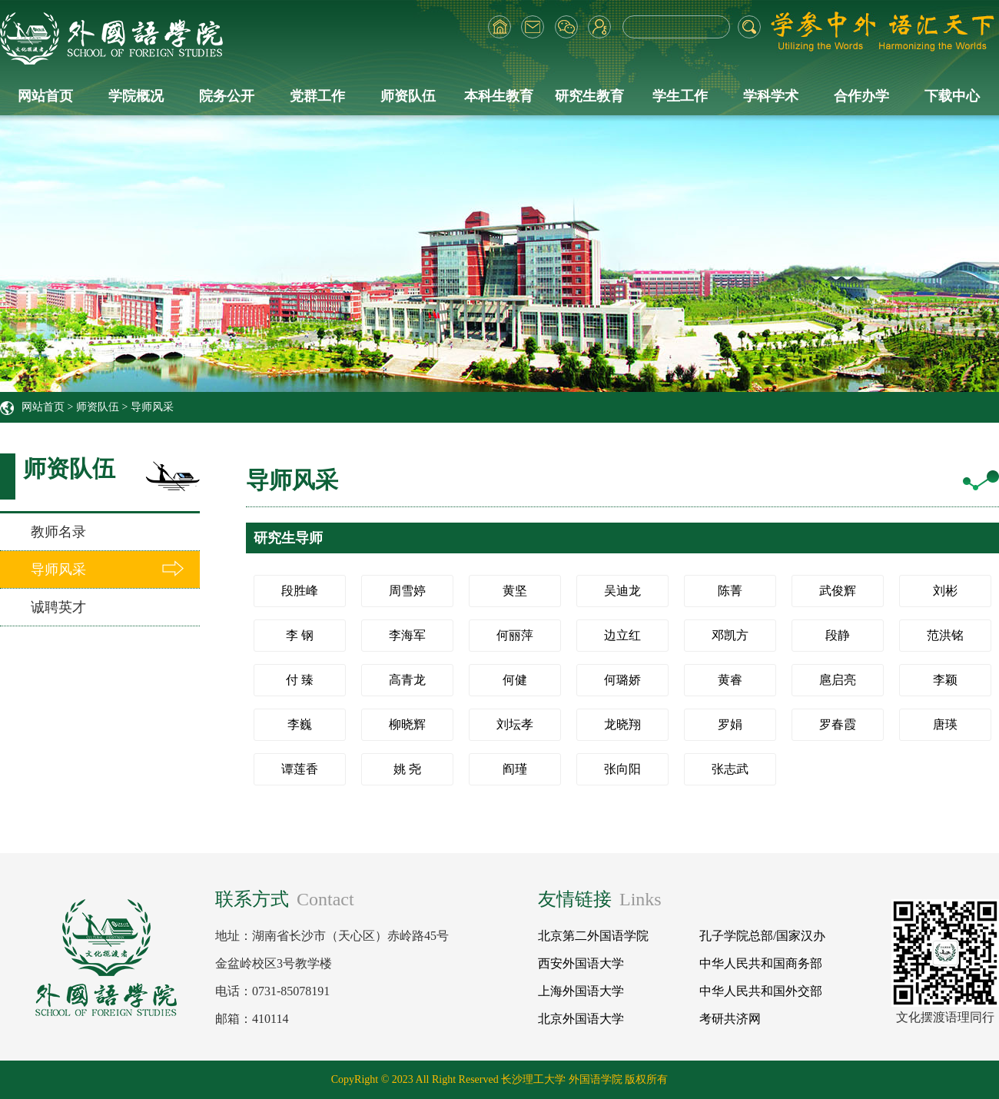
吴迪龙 (622, 590)
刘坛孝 (514, 724)
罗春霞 (837, 724)
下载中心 (952, 96)
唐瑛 (945, 724)
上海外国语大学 (581, 991)
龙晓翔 (622, 724)
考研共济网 (730, 1018)
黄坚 (515, 590)
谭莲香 (299, 768)
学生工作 (680, 96)
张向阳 (622, 768)
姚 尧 (407, 768)
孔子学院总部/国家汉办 (762, 935)
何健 (515, 679)
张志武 (730, 768)
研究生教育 (589, 96)
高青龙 (407, 679)
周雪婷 (407, 590)
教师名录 (58, 532)
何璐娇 (622, 679)
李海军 (407, 635)
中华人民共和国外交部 (760, 991)
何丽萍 (514, 635)
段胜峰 (299, 590)
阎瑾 (515, 768)
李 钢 (300, 635)
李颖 (945, 679)
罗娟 (730, 724)
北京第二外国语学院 (593, 935)
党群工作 (317, 96)
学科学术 (770, 96)
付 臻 (300, 679)
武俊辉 (837, 590)
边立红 (622, 635)
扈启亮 (837, 679)
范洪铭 (945, 635)
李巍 (299, 724)
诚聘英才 (58, 607)
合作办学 (861, 96)
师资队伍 (408, 96)
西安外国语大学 (581, 963)
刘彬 (945, 590)
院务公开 (226, 96)
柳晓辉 (407, 724)
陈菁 (730, 590)
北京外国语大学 (581, 1018)
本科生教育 (498, 96)
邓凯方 (730, 635)
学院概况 (136, 96)
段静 (837, 635)
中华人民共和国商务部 (760, 963)
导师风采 (152, 407)
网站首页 (45, 96)
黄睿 (730, 679)
